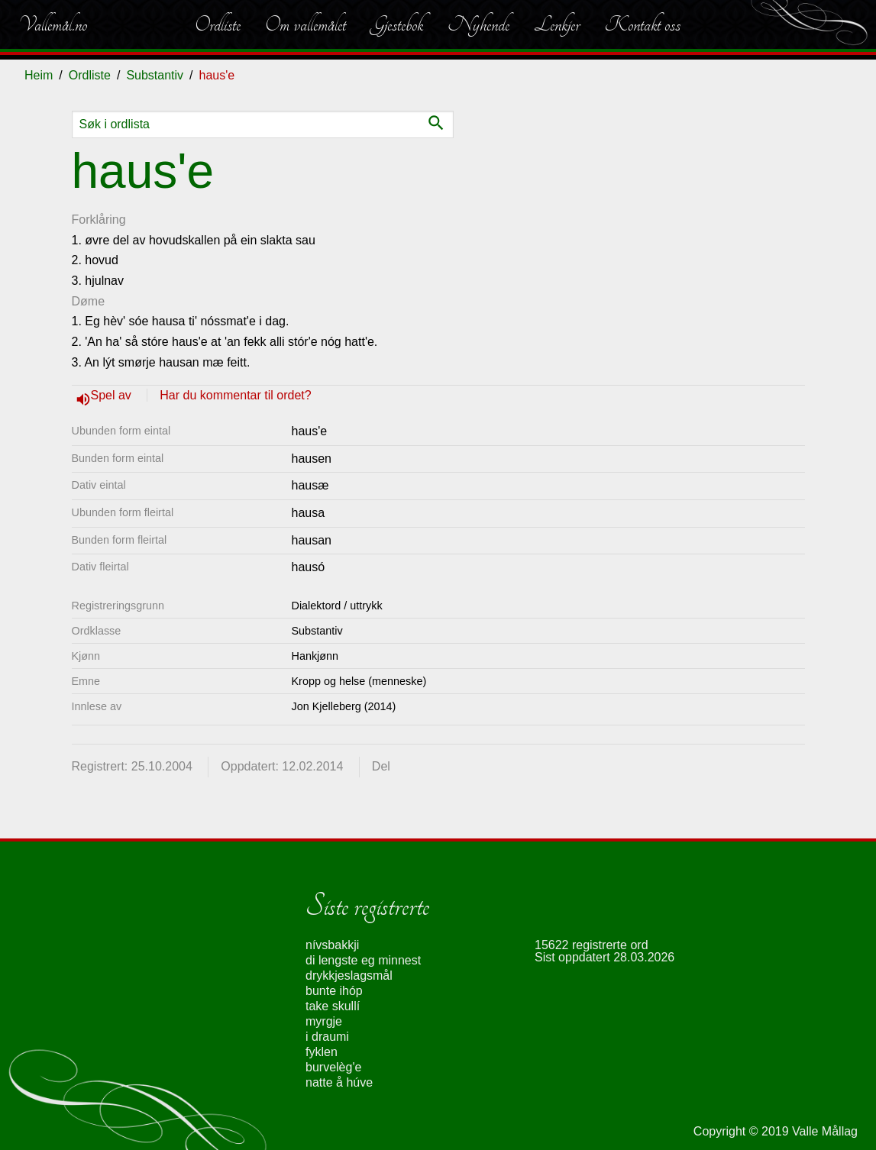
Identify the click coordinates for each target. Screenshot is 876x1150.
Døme (88, 301)
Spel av (113, 395)
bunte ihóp (334, 990)
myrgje (323, 1021)
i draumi (327, 1036)
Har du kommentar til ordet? (235, 395)
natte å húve (339, 1082)
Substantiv (154, 75)
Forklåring (99, 219)
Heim (38, 75)
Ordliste (218, 24)
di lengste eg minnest (363, 960)
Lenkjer (557, 24)
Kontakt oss (642, 24)
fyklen (321, 1051)
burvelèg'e (333, 1067)
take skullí (332, 1006)
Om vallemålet (305, 24)
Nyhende (478, 24)
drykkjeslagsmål (349, 975)
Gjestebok (396, 24)
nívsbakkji (332, 944)
